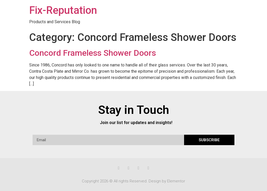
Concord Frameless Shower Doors (92, 53)
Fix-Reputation (63, 10)
